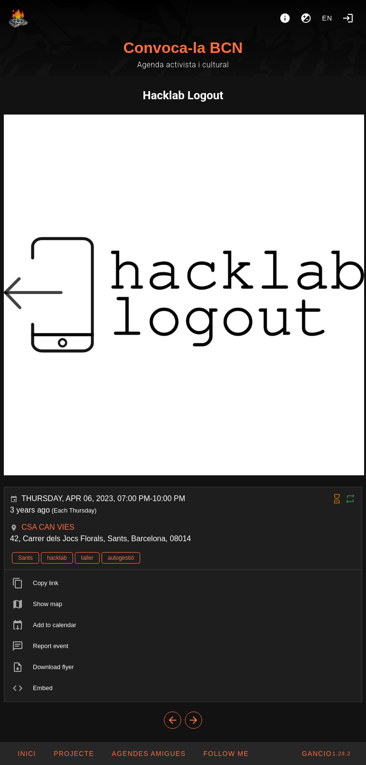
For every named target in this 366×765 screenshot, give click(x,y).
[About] (284, 18)
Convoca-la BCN (183, 47)
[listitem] (183, 583)
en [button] (327, 18)
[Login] (347, 18)
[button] (148, 753)
